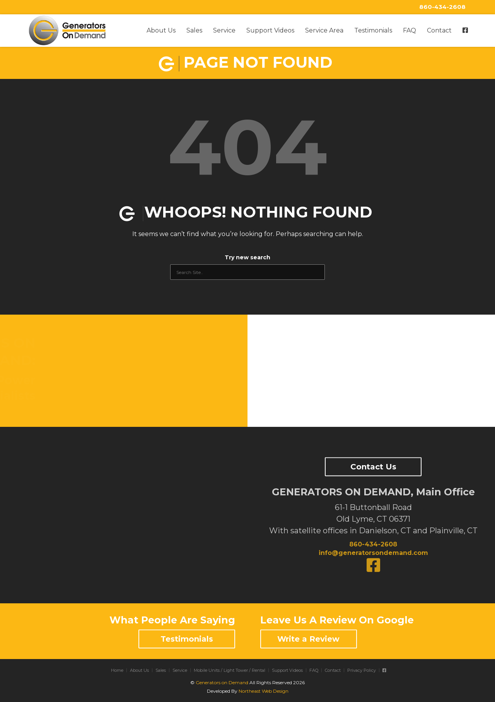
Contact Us (373, 466)
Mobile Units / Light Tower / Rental (229, 670)
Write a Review (308, 639)
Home (117, 670)
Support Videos (270, 30)
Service (224, 30)
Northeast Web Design (263, 691)
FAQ (409, 30)
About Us (161, 30)
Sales (194, 30)
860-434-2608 (442, 6)
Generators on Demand (222, 682)
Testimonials (373, 30)
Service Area (324, 30)
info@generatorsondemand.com (373, 552)
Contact (439, 30)
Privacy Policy (361, 670)
